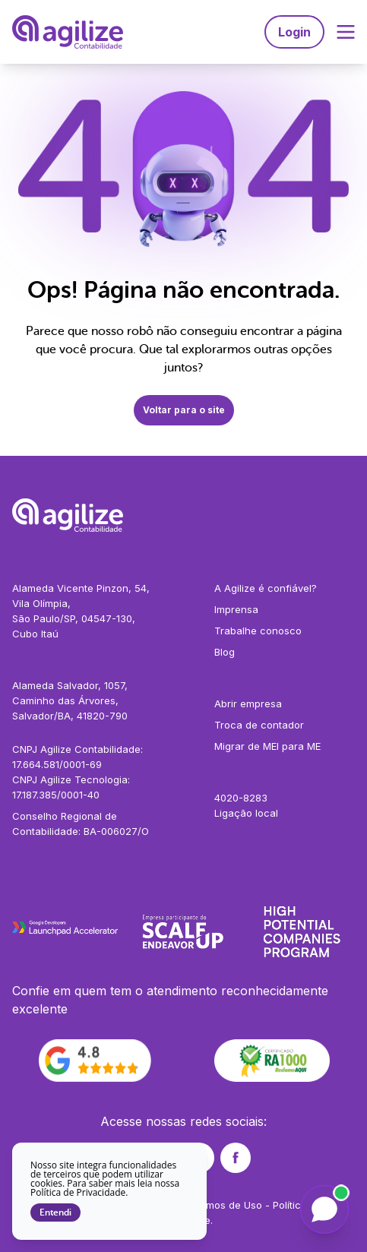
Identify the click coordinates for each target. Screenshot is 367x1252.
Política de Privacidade (77, 1192)
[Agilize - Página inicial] (183, 515)
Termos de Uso (226, 1205)
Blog (224, 652)
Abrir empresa (248, 703)
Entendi (55, 1212)
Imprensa (236, 609)
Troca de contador (259, 725)
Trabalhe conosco (258, 630)
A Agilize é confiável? (265, 588)
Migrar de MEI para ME (267, 746)
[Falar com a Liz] (324, 1209)
